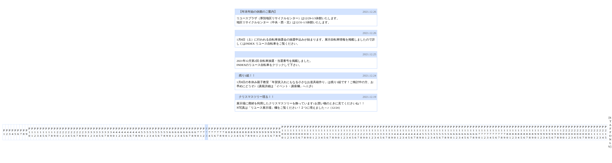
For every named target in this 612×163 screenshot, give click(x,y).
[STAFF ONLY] (609, 132)
